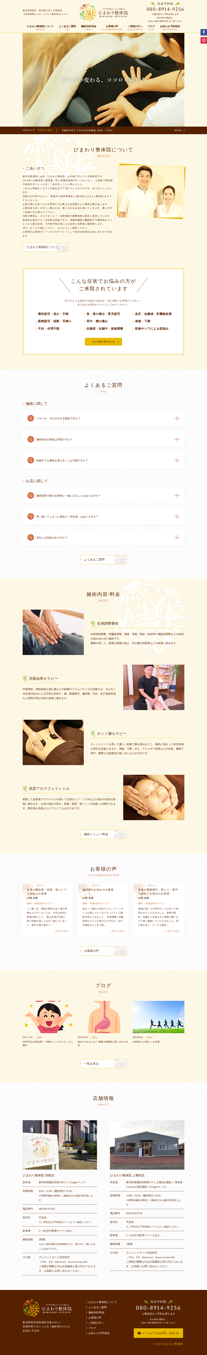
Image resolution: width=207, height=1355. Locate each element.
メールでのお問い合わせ (158, 1333)
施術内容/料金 (88, 28)
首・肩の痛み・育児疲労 (103, 314)
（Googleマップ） (77, 1182)
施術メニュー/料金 (96, 834)
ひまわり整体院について (40, 28)
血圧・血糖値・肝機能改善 (153, 314)
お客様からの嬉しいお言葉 (146, 1042)
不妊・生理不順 (48, 328)
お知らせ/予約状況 (170, 28)
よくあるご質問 (67, 28)
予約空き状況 (45, 130)
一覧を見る (91, 1063)
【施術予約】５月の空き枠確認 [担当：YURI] (87, 130)
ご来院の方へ (135, 28)
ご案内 (38, 1037)
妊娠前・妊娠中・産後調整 (105, 328)
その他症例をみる (103, 341)
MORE (178, 130)
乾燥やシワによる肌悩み (152, 328)
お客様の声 (111, 28)
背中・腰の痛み (97, 321)
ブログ (151, 28)
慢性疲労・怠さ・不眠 (53, 314)
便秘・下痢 (142, 321)
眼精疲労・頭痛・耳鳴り (55, 321)
